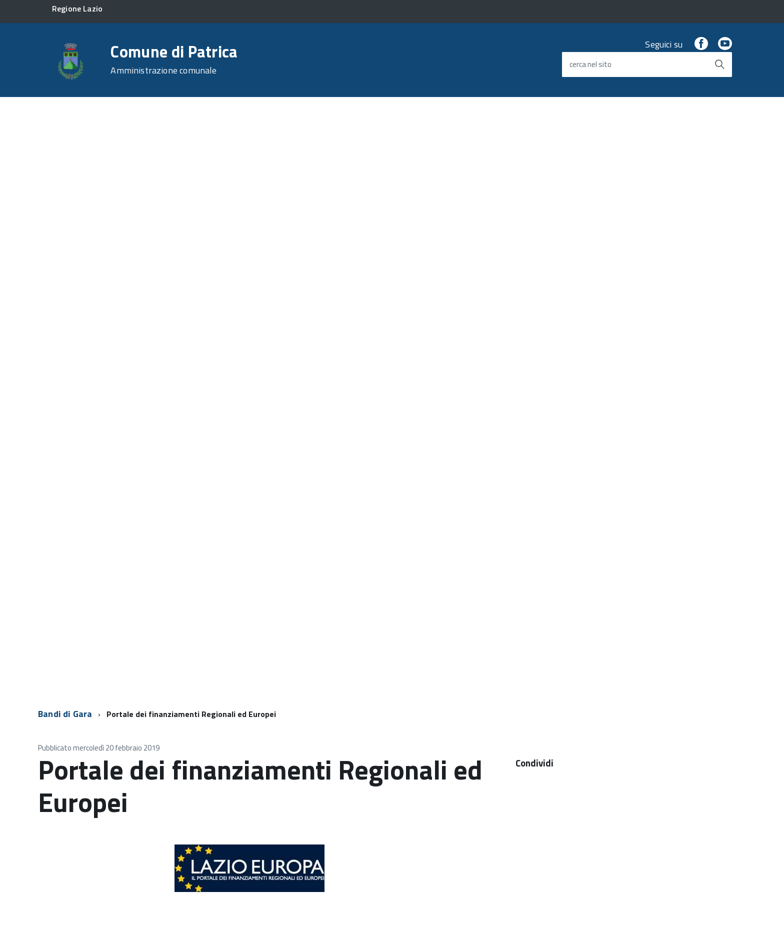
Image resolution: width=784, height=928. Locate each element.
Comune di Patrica (174, 60)
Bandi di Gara (65, 713)
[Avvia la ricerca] (719, 64)
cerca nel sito (591, 64)
